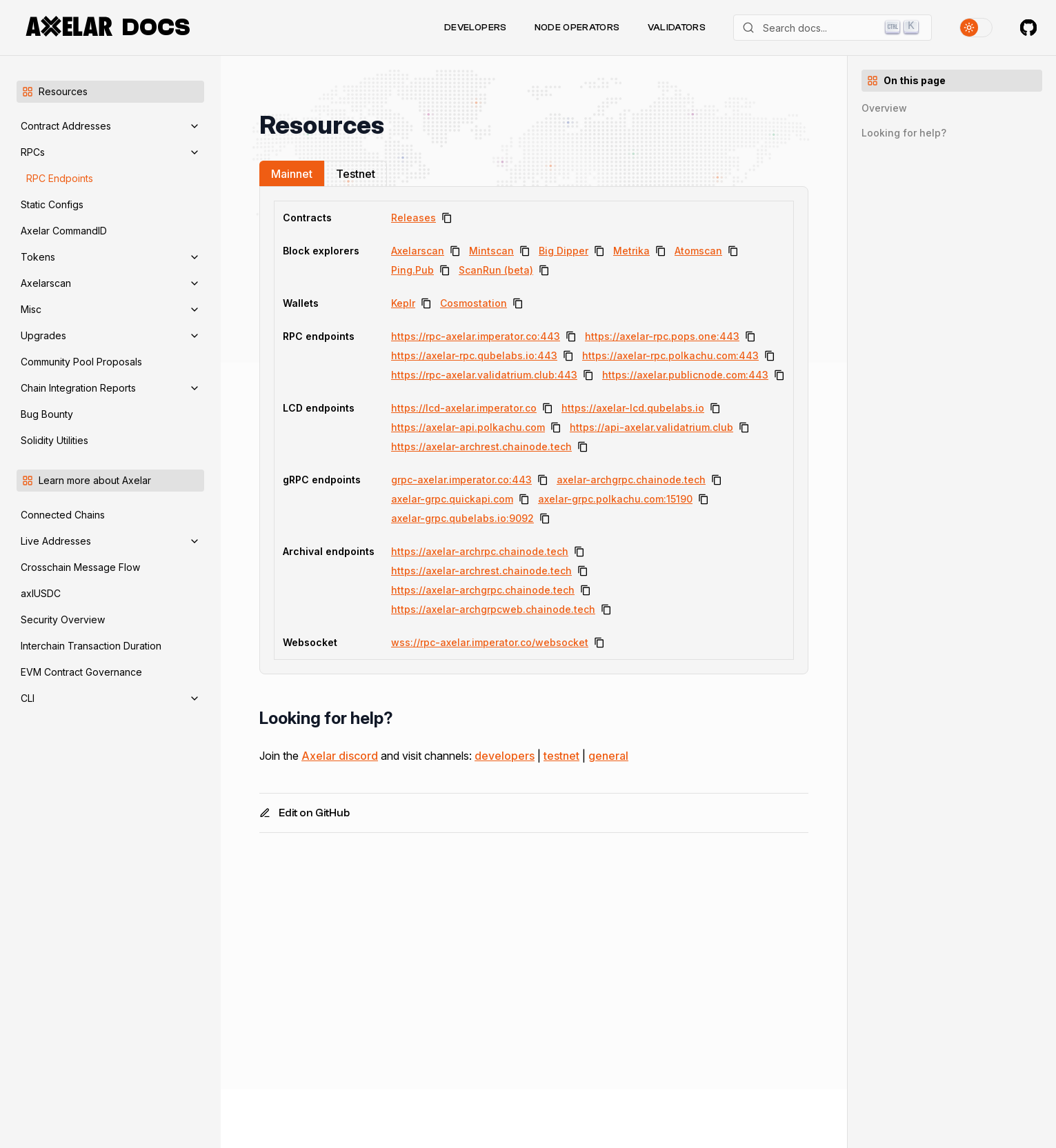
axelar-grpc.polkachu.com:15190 (615, 499)
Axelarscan (417, 250)
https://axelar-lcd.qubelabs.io (632, 408)
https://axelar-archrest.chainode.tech (481, 446)
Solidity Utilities (54, 440)
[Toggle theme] (976, 27)
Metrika (631, 250)
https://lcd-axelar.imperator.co (464, 408)
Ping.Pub (412, 270)
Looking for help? (903, 133)
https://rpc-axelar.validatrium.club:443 (484, 375)
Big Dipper (563, 250)
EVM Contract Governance (81, 672)
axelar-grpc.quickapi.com (452, 499)
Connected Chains (63, 515)
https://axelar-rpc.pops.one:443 (662, 336)
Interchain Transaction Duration (91, 646)
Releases (413, 217)
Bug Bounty (47, 414)
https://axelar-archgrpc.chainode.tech (483, 590)
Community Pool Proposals (81, 361)
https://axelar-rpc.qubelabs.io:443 (474, 355)
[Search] (832, 27)
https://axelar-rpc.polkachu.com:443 (670, 355)
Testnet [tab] (355, 174)
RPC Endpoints (59, 178)
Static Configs (52, 204)
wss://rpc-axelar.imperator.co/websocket (489, 642)
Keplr (403, 303)
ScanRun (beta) (496, 270)
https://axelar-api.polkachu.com (468, 427)
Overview (884, 108)
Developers (475, 27)
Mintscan (491, 250)
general (608, 756)
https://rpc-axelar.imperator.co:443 (475, 336)
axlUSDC (41, 593)
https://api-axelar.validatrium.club (651, 427)
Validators (677, 27)
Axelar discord (339, 756)
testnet (561, 756)
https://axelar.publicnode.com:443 (685, 375)
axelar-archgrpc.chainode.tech (631, 479)
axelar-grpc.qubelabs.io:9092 (462, 518)
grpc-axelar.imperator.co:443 (461, 479)
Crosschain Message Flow (80, 567)
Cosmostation (473, 303)
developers (505, 756)
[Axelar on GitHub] (1028, 27)
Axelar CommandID (64, 230)
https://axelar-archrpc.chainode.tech (479, 551)
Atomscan (698, 250)
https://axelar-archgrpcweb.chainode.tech (493, 609)
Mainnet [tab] (291, 174)
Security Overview (63, 619)
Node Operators (577, 27)
